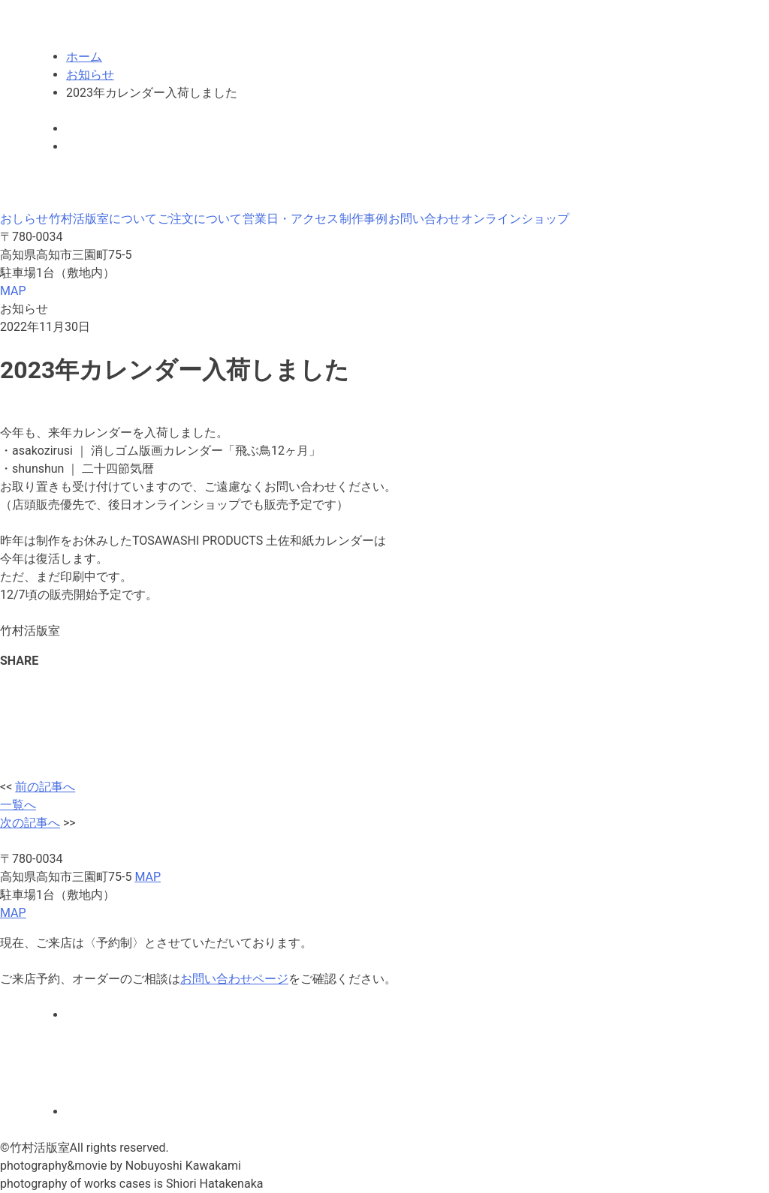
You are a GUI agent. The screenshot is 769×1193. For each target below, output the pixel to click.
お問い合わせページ (234, 979)
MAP (13, 291)
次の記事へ (30, 823)
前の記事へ (45, 787)
